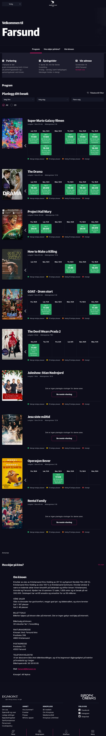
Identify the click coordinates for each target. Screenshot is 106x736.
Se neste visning (64, 395)
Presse (25, 715)
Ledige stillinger (8, 715)
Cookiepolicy (7, 726)
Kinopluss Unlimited (50, 718)
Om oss (5, 710)
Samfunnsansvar (8, 720)
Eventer (25, 712)
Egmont (12, 697)
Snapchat (85, 717)
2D (15, 106)
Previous (25, 130)
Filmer (13, 734)
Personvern (6, 723)
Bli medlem (47, 710)
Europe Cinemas (88, 697)
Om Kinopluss (48, 712)
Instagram (85, 713)
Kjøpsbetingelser (8, 718)
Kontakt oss (80, 70)
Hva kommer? (27, 710)
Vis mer (101, 565)
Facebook (85, 710)
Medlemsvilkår (48, 715)
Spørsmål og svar (9, 712)
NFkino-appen (28, 718)
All (7, 106)
